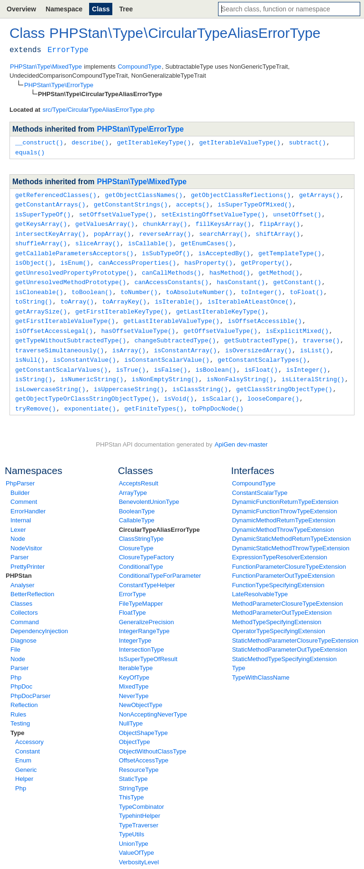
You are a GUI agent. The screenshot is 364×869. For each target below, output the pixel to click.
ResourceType (139, 757)
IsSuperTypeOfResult (148, 647)
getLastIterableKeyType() (220, 304)
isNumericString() (92, 369)
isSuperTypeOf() (43, 212)
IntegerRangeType (144, 619)
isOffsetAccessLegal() (54, 323)
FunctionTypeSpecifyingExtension (278, 573)
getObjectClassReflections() (241, 193)
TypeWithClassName (260, 665)
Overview (21, 9)
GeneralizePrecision (146, 610)
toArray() (77, 295)
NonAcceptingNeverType (153, 702)
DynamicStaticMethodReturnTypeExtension (291, 526)
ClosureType (136, 536)
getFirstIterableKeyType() (121, 304)
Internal (20, 508)
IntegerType (135, 628)
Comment (23, 489)
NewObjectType (141, 693)
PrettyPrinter (27, 554)
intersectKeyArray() (50, 230)
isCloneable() (39, 286)
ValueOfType (136, 840)
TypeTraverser (138, 813)
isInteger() (306, 360)
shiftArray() (277, 230)
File (15, 637)
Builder (19, 480)
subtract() (307, 142)
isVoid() (178, 387)
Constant (27, 739)
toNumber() (138, 286)
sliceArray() (97, 239)
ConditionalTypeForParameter (160, 563)
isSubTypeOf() (166, 249)
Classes (21, 591)
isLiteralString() (313, 369)
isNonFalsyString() (240, 369)
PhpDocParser (30, 684)
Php (15, 665)
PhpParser (20, 471)
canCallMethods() (171, 267)
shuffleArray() (41, 239)
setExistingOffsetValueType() (212, 212)
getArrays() (319, 193)
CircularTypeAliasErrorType (159, 517)
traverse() (321, 332)
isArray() (129, 341)
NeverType (134, 684)
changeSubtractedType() (175, 332)
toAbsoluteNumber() (199, 286)
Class (100, 9)
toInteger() (261, 286)
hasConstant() (240, 276)
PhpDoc (21, 674)
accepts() (192, 202)
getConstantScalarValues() (61, 360)
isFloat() (261, 360)
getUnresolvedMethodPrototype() (70, 276)
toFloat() (306, 286)
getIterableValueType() (240, 142)
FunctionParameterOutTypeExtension (283, 563)
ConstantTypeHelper (147, 573)
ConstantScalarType (259, 480)
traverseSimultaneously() (59, 341)
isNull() (30, 350)
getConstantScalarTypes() (262, 350)
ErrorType (132, 582)
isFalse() (170, 360)
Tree (126, 9)
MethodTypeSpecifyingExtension (276, 610)
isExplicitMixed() (297, 323)
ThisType (131, 785)
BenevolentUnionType (149, 489)
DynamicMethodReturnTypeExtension (283, 508)
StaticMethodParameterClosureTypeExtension (295, 628)
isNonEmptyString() (165, 369)
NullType (131, 711)
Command (24, 610)
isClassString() (200, 378)
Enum (23, 748)
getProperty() (265, 258)
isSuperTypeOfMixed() (254, 202)
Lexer (18, 517)
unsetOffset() (297, 212)
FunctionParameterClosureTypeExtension (289, 554)
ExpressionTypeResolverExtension (279, 545)
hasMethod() (229, 267)
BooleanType (137, 499)
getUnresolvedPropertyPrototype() (74, 267)
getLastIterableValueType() (171, 313)
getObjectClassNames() (143, 193)
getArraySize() (41, 304)
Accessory (29, 730)
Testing (20, 711)
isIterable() (177, 295)
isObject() (33, 258)
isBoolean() (215, 360)
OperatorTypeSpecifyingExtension (278, 619)
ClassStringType (141, 526)
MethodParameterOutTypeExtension (281, 600)
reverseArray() (165, 230)
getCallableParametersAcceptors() (74, 249)
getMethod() (278, 267)
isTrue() (131, 360)
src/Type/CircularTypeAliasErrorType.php (99, 109)
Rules (18, 702)
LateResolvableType (260, 582)
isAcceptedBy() (224, 249)
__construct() (39, 142)
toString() (33, 295)
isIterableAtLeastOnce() (250, 295)
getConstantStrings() (131, 202)
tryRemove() (35, 397)
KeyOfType (134, 665)
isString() (33, 369)
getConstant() (297, 276)
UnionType (133, 831)
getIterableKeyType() (154, 142)
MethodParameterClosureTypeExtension (287, 591)
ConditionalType (141, 554)
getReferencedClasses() (56, 193)
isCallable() (150, 239)
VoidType (132, 859)
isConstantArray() (185, 341)
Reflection (24, 693)
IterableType (136, 656)
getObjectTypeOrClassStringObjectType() (85, 387)
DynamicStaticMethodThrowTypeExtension (290, 536)
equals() (30, 151)
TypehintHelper (139, 803)
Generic (26, 757)
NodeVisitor (26, 536)
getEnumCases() (206, 239)
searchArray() (223, 230)
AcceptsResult (138, 471)
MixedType (134, 674)
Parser (19, 545)
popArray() (112, 230)
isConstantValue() (84, 350)
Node (17, 526)
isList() (314, 341)
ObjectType (134, 730)
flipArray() (279, 221)
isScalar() (220, 387)
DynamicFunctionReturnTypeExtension (285, 489)
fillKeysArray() (223, 221)
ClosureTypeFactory (146, 545)
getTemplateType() (289, 249)
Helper (24, 766)
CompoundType (253, 471)
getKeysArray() (41, 221)
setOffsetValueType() (116, 212)
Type (17, 721)
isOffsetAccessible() (265, 313)
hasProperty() (208, 258)
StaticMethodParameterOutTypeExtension (289, 637)
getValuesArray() (105, 221)
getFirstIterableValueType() (65, 313)
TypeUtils (131, 822)
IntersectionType (141, 637)
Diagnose (23, 628)
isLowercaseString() (50, 378)
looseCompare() (273, 387)
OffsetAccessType (144, 748)
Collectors (24, 600)
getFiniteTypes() (153, 397)
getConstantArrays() (50, 202)
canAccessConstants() (172, 276)
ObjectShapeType (143, 721)
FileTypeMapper (141, 591)
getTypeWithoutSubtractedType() (70, 332)
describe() (90, 142)
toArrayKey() (124, 295)
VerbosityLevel (139, 850)
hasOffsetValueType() (138, 323)
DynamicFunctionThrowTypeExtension (284, 499)
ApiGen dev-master (241, 432)
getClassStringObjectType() (284, 378)
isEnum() (75, 258)
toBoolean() (92, 286)
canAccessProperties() (137, 258)
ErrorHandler (28, 499)
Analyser (22, 573)
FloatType (132, 600)
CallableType (137, 508)
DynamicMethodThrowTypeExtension (283, 517)
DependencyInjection (39, 619)
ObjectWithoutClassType (152, 739)
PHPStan (19, 563)
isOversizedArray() (258, 341)
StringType (133, 776)
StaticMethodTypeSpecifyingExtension (284, 647)
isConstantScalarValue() (166, 350)
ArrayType (133, 480)
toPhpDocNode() (218, 397)
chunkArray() (165, 221)
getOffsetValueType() (220, 323)
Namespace (64, 9)
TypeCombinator (141, 794)
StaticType (133, 766)
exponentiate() (90, 397)
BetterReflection (32, 582)
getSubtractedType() (259, 332)
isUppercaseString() (129, 378)
